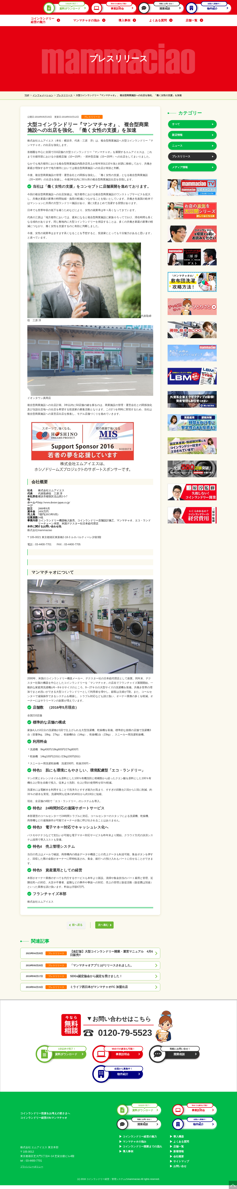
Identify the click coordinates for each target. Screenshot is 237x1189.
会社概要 (178, 1160)
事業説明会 (113, 8)
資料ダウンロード (66, 8)
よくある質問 (161, 20)
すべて (176, 124)
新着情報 (178, 1155)
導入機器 (178, 1140)
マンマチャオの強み (89, 20)
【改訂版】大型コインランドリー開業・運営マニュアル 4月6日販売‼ (111, 953)
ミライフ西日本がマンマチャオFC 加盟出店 (99, 987)
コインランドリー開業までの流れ (142, 1150)
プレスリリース (64, 95)
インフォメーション (43, 95)
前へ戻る (76, 925)
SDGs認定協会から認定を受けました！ (96, 976)
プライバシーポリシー (31, 1170)
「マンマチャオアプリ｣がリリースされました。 (101, 965)
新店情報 (177, 135)
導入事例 (127, 20)
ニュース (177, 145)
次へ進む (105, 925)
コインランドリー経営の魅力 (45, 20)
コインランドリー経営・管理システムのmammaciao (113, 1182)
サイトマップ (181, 1165)
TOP (24, 95)
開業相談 (161, 8)
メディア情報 (180, 167)
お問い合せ (179, 1170)
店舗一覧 (194, 20)
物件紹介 (208, 8)
